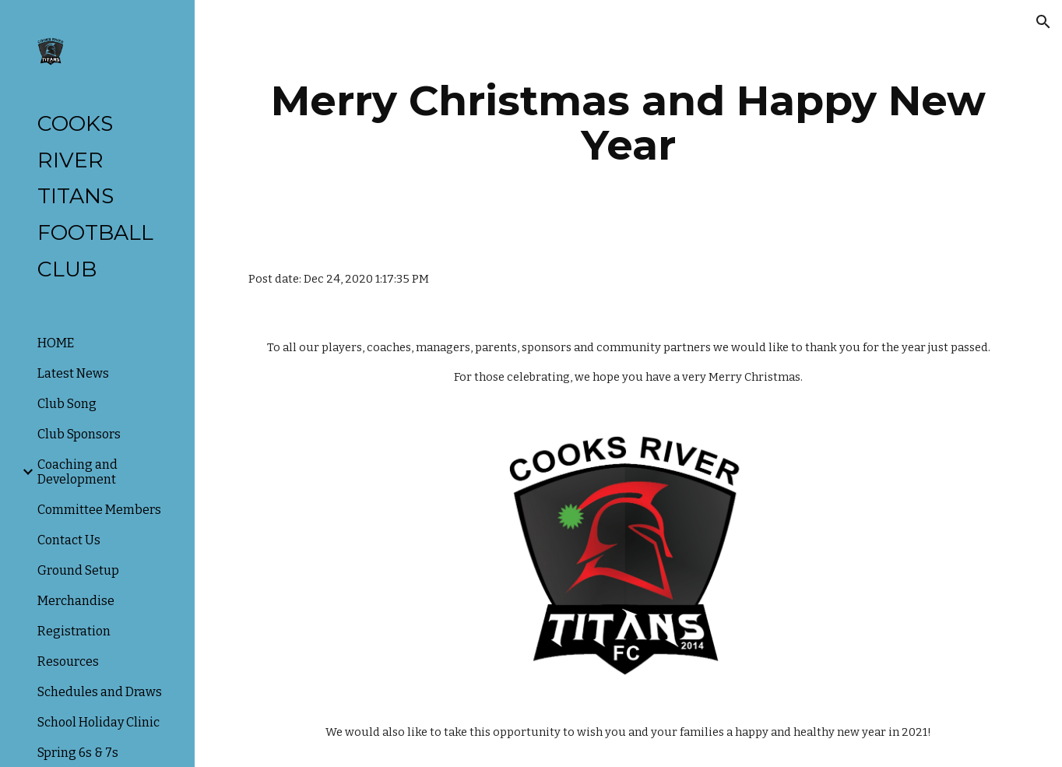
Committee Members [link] (99, 509)
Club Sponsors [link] (79, 434)
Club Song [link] (67, 403)
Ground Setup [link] (78, 570)
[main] (628, 122)
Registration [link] (74, 631)
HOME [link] (55, 343)
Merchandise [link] (75, 600)
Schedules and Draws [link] (99, 691)
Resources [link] (68, 661)
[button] (1043, 21)
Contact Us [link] (68, 540)
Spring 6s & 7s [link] (77, 752)
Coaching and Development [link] (77, 472)
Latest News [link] (73, 373)
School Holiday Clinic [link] (98, 722)
